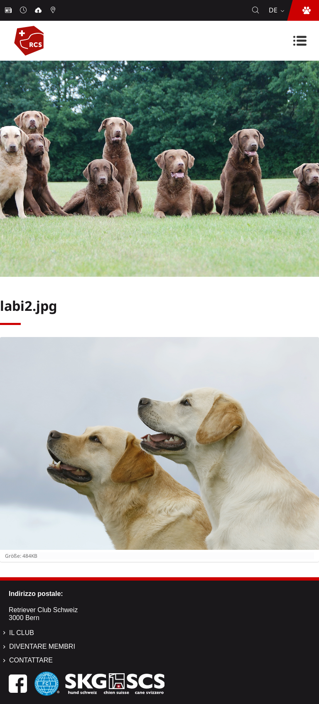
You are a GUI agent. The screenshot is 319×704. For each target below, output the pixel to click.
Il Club (21, 632)
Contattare (31, 660)
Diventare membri (42, 646)
